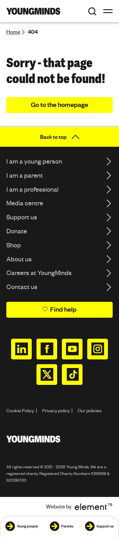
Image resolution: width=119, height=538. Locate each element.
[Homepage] (33, 11)
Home (13, 31)
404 (33, 31)
